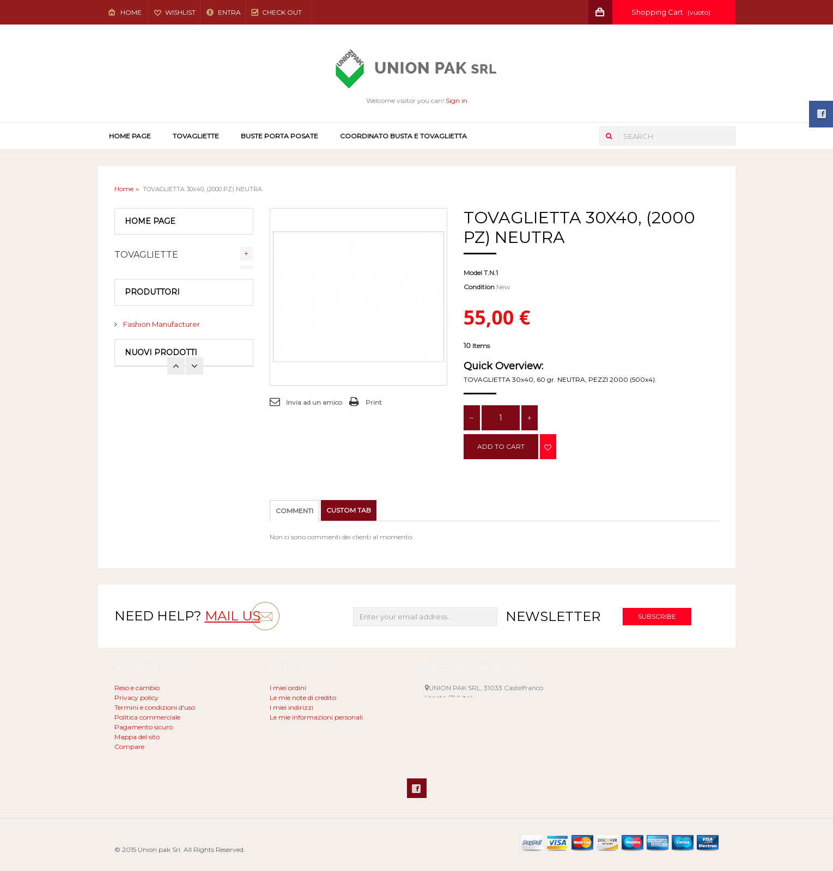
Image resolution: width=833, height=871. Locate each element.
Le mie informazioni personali (316, 717)
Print (374, 402)
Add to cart (501, 446)
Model (473, 273)
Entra (228, 12)
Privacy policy (136, 697)
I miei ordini (288, 688)
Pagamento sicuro (143, 727)
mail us (232, 616)
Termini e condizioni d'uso (154, 707)
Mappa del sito (137, 737)
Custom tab (348, 510)
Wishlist (180, 12)
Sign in (456, 100)
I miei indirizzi (291, 707)
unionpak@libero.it (483, 717)
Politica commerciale (147, 717)
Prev (194, 427)
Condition (479, 287)
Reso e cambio (137, 688)
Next (176, 427)
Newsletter (553, 617)
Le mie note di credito (303, 697)
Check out (282, 12)
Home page (130, 136)
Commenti (294, 511)
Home (131, 12)
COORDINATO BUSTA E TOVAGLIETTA (403, 136)
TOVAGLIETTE (196, 136)
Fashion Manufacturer (160, 362)
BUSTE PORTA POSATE (279, 136)
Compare (129, 746)
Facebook (417, 788)
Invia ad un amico (314, 402)
